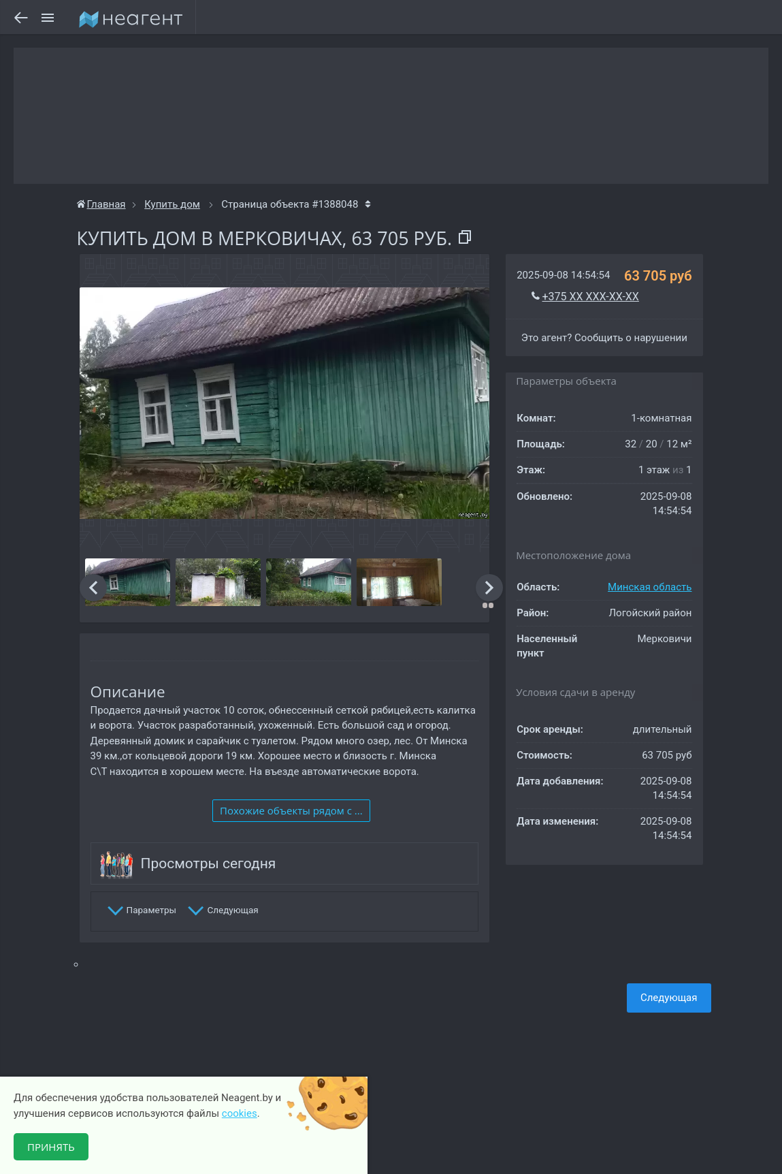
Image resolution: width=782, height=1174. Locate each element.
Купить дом (172, 204)
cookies (239, 1113)
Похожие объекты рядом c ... (291, 810)
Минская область (649, 587)
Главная (101, 204)
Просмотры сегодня (208, 863)
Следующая (669, 997)
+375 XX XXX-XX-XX (590, 296)
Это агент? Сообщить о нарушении (604, 338)
